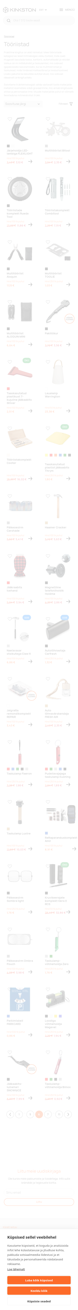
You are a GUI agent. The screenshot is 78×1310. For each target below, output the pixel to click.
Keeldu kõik (39, 1291)
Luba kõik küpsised (39, 1280)
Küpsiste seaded (39, 1301)
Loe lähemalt (16, 1269)
